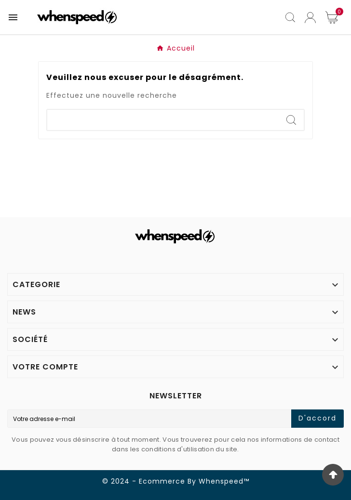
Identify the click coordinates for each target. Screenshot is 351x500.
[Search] (163, 120)
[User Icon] (310, 17)
